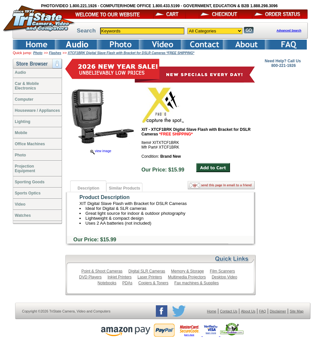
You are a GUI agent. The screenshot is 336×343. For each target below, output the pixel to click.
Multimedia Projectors (187, 277)
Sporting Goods (30, 182)
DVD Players (90, 277)
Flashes (55, 53)
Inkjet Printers (120, 277)
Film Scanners (222, 271)
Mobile (21, 133)
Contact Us (229, 311)
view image (100, 151)
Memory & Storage (187, 271)
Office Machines (30, 144)
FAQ (262, 311)
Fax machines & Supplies (196, 283)
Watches (23, 215)
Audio (20, 72)
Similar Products (124, 188)
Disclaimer (278, 311)
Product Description (104, 197)
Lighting (22, 121)
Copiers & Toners (153, 283)
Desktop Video (224, 277)
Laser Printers (149, 277)
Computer (24, 99)
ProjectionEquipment (25, 168)
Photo (37, 53)
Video (20, 204)
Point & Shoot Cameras (101, 271)
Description (88, 188)
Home (211, 311)
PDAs (127, 283)
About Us (248, 311)
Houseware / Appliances (37, 110)
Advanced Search (289, 30)
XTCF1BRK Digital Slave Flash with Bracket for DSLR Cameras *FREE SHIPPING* (131, 53)
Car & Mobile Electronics (27, 86)
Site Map (297, 311)
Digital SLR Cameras (146, 271)
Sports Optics (28, 193)
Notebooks (106, 283)
